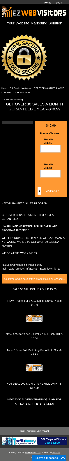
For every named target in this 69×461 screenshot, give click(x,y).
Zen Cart (56, 452)
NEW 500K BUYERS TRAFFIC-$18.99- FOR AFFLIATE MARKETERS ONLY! (34, 401)
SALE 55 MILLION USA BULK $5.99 (35, 289)
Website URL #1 (48, 141)
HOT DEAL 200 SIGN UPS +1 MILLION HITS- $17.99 (34, 385)
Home (47, 2)
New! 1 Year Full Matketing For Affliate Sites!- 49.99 (34, 352)
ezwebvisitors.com (32, 452)
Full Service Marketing (20, 88)
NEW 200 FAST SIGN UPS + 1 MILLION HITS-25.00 (34, 336)
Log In (59, 2)
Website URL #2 (48, 166)
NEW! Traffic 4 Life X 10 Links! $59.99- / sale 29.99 (34, 302)
